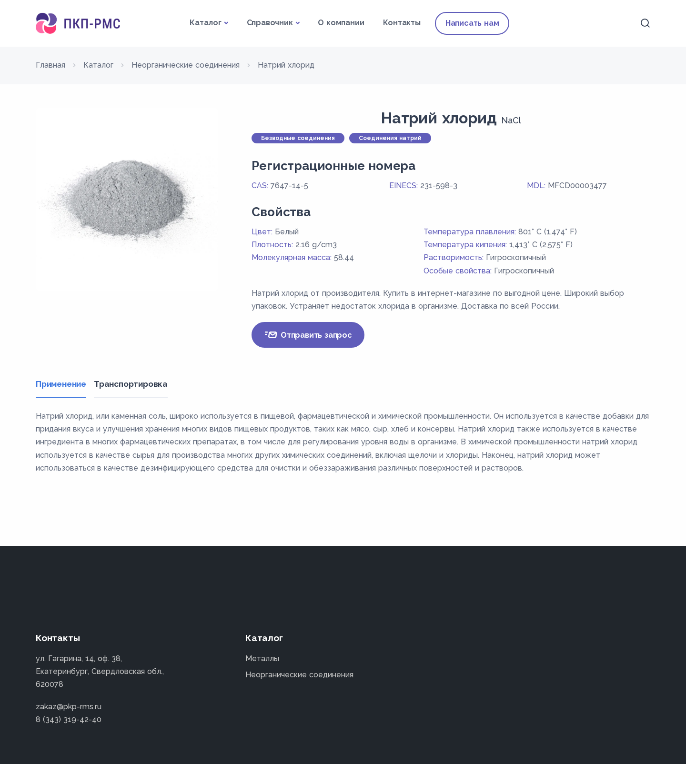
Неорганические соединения (299, 674)
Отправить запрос (308, 335)
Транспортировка (133, 384)
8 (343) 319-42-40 (68, 719)
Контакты (401, 22)
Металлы (262, 658)
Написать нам (472, 23)
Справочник (270, 22)
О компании (341, 22)
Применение (61, 384)
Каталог (206, 22)
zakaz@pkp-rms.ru (68, 706)
